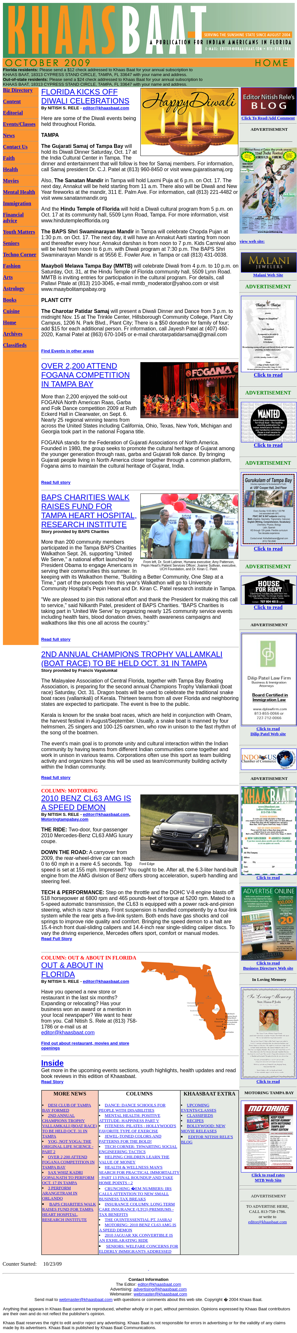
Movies (11, 180)
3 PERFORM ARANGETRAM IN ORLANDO (59, 1193)
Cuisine (11, 311)
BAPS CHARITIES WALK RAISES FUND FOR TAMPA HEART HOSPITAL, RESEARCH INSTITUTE (89, 511)
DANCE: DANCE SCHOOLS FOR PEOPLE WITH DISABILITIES (132, 1108)
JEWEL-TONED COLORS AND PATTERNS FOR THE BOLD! (130, 1139)
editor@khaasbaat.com (106, 108)
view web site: (252, 241)
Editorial (13, 113)
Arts (8, 277)
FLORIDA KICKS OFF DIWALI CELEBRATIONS (85, 96)
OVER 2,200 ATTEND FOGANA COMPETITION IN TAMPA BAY (85, 374)
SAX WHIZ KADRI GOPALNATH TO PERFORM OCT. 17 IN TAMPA (68, 1177)
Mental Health (19, 192)
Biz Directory (18, 90)
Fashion (11, 266)
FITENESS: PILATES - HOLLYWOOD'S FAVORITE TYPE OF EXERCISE (137, 1128)
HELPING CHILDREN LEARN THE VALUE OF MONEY (134, 1159)
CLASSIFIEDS (200, 1115)
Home (9, 322)
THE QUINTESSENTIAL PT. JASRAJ (138, 1219)
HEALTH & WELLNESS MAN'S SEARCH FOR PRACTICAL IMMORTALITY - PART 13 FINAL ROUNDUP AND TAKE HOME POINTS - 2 (139, 1175)
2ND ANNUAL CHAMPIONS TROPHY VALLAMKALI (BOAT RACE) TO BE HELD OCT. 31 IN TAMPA (131, 659)
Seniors (11, 243)
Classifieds (15, 345)
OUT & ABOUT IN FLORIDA (72, 970)
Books (10, 300)
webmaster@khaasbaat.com (160, 1294)
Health (10, 169)
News (9, 135)
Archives (12, 334)
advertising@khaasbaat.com (160, 1289)
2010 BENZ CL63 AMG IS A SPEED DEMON (86, 803)
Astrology (13, 288)
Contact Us (15, 147)
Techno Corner (19, 254)
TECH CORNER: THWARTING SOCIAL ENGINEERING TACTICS (138, 1149)
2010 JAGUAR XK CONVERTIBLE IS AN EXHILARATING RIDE (136, 1238)
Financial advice (13, 217)
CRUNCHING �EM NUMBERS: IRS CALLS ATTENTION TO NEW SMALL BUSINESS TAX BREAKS (135, 1193)
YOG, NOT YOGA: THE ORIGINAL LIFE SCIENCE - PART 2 (67, 1146)
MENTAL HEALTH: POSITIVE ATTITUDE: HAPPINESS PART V (129, 1118)
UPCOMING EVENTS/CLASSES (198, 1108)
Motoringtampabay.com (65, 819)
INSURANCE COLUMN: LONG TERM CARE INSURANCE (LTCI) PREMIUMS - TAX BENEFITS (137, 1209)
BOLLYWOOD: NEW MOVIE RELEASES (203, 1128)
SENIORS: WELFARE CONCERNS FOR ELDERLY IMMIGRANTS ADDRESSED (138, 1249)
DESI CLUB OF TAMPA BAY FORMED (66, 1108)
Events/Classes (19, 124)
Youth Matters (19, 232)
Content (12, 101)
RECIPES (195, 1120)
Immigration (17, 203)
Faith (9, 158)
